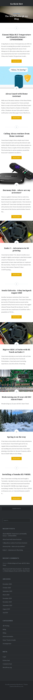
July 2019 (5, 612)
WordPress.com (18, 686)
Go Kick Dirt (16, 3)
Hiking (4, 633)
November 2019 (7, 602)
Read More (16, 117)
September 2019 (7, 605)
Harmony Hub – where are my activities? (14, 546)
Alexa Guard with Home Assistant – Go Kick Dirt (16, 569)
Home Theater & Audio (9, 640)
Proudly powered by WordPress (14, 684)
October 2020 (7, 587)
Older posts (16, 508)
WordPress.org (7, 667)
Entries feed (6, 660)
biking (4, 629)
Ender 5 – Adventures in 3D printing (13, 550)
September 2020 (7, 591)
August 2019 (6, 609)
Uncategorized (7, 643)
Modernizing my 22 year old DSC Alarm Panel (17, 571)
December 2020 (7, 584)
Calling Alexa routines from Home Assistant (15, 543)
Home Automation (8, 636)
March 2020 (6, 595)
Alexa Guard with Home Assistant (12, 539)
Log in (4, 657)
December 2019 (7, 598)
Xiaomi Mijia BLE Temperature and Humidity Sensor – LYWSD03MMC (15, 535)
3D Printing (6, 626)
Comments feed (7, 664)
